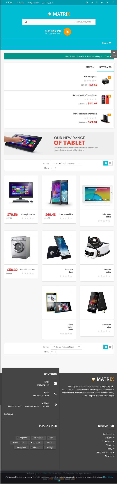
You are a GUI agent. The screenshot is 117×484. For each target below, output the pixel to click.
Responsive (35, 443)
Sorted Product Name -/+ (63, 163)
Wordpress (21, 447)
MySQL (49, 443)
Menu (106, 43)
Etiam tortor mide (69, 327)
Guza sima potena (26, 270)
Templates (22, 438)
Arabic (20, 3)
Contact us (107, 434)
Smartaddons (17, 443)
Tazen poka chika (65, 214)
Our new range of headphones (84, 95)
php (50, 438)
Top (113, 53)
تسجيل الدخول (47, 3)
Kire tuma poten (90, 76)
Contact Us (8, 414)
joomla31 (36, 447)
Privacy (108, 445)
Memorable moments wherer (85, 114)
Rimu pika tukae (27, 214)
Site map (108, 456)
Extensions (38, 438)
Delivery (108, 438)
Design (49, 447)
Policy (109, 449)
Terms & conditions (104, 452)
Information (107, 441)
